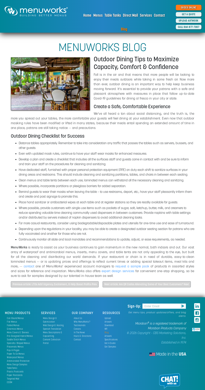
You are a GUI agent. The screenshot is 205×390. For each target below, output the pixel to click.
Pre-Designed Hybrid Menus (20, 335)
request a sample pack (132, 266)
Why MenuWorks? (82, 321)
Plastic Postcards (15, 371)
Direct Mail (130, 15)
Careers (77, 328)
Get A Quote (110, 343)
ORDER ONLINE (188, 7)
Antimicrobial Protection (18, 360)
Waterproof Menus (15, 357)
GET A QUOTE (189, 14)
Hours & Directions (83, 335)
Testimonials (80, 325)
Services (146, 15)
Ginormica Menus (15, 328)
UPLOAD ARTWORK (188, 20)
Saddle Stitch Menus (16, 339)
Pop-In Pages (13, 350)
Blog (124, 29)
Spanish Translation (52, 328)
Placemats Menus (15, 346)
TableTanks (12, 367)
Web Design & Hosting (53, 325)
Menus (98, 15)
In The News (79, 332)
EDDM (9, 382)
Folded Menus (13, 325)
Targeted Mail (13, 378)
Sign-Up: (135, 306)
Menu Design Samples (17, 364)
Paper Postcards (14, 375)
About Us (78, 318)
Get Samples (110, 346)
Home (87, 15)
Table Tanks (113, 15)
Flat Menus (12, 321)
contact (29, 266)
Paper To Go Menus (16, 353)
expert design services (118, 271)
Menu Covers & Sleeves (18, 332)
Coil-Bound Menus (15, 318)
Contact (159, 15)
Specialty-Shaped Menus (18, 343)
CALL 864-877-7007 (188, 27)
